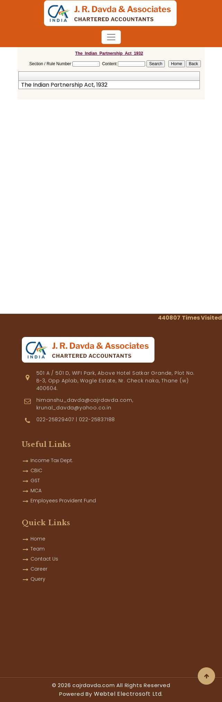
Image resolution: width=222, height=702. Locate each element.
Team (37, 542)
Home (37, 532)
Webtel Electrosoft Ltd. (128, 694)
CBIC (36, 464)
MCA (36, 484)
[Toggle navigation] (111, 37)
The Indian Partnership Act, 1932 (64, 85)
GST (35, 474)
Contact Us (44, 552)
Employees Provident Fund (63, 494)
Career (38, 562)
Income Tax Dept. (51, 454)
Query (37, 572)
